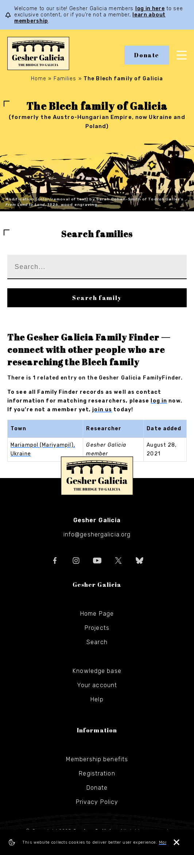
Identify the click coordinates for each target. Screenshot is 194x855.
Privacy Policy (97, 801)
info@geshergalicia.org (97, 534)
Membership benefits (97, 759)
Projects (97, 627)
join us (102, 410)
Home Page (97, 613)
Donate (146, 55)
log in (159, 401)
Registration (97, 773)
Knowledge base (97, 670)
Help (96, 699)
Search (97, 642)
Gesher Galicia (97, 476)
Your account (97, 685)
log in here (150, 8)
